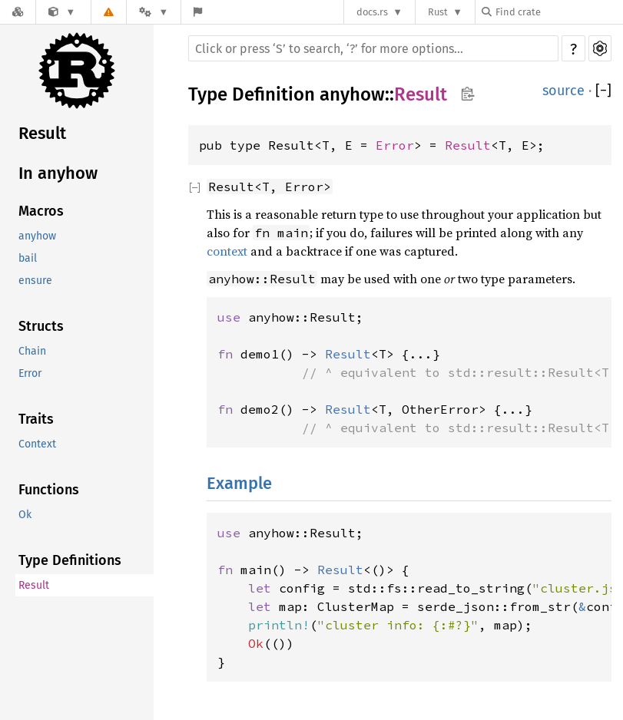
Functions (48, 489)
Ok (24, 514)
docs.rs (372, 12)
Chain (32, 351)
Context (37, 444)
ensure (35, 280)
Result (42, 133)
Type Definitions (69, 560)
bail (27, 258)
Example (239, 483)
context (227, 251)
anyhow (37, 236)
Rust (438, 12)
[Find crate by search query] (558, 12)
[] (603, 90)
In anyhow (58, 173)
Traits (36, 419)
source (563, 90)
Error (29, 373)
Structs (41, 326)
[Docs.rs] (17, 12)
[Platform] (154, 12)
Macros (41, 211)
